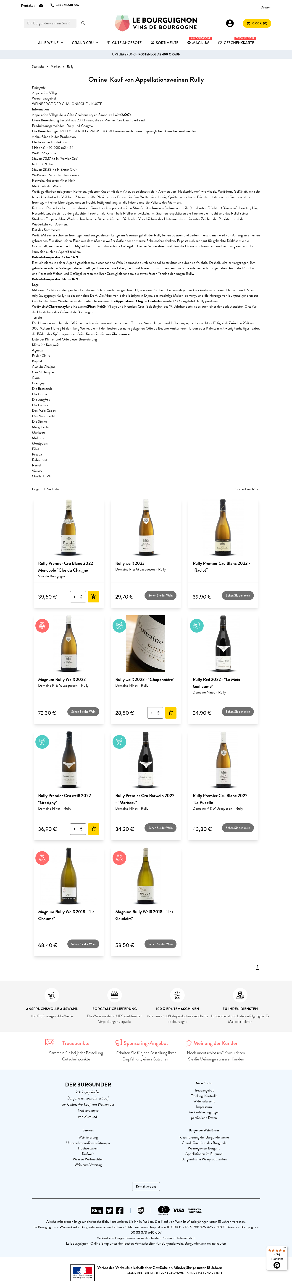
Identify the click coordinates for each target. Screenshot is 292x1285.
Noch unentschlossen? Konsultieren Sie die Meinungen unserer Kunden (216, 1056)
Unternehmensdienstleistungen (88, 1143)
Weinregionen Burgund (204, 1148)
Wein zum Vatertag (88, 1164)
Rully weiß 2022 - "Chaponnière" (144, 679)
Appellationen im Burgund (204, 1154)
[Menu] (284, 1248)
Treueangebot (204, 1090)
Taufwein (88, 1154)
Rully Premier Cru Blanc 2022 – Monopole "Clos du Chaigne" (67, 566)
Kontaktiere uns (146, 1186)
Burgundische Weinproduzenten (204, 1159)
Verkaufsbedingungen (204, 1112)
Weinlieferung (88, 1137)
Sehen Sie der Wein (160, 595)
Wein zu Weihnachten (88, 1159)
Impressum (204, 1107)
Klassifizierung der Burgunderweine (204, 1137)
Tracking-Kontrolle (204, 1096)
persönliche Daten (204, 1117)
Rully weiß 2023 (130, 563)
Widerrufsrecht (204, 1101)
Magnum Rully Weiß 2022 (62, 679)
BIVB (47, 476)
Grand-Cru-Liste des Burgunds (204, 1143)
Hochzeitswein (88, 1148)
